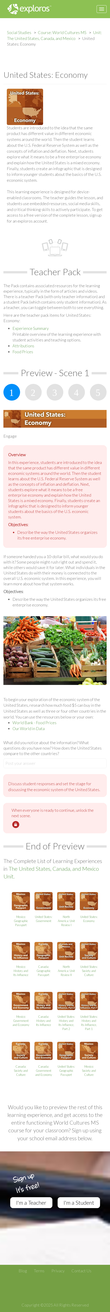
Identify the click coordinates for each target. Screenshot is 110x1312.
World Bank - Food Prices (34, 722)
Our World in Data (28, 728)
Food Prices (22, 351)
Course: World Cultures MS (62, 32)
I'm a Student (79, 1202)
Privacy (58, 1270)
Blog (23, 1270)
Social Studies (19, 32)
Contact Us (81, 1270)
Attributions (23, 345)
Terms (39, 1270)
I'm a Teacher (31, 1202)
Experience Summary (30, 328)
